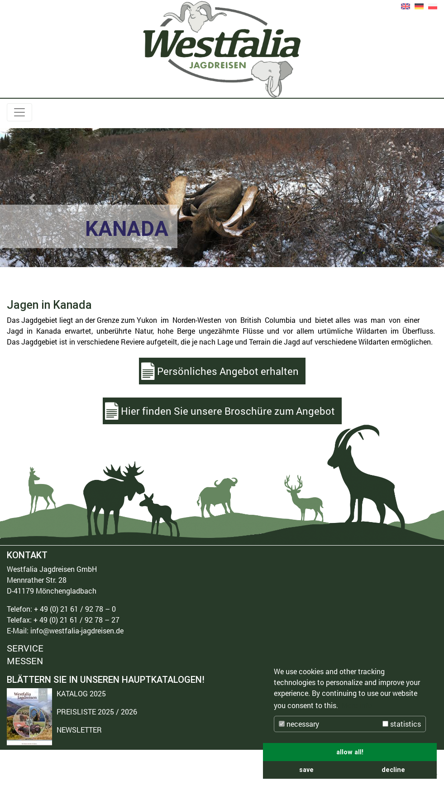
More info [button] (356, 705)
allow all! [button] (349, 752)
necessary (299, 723)
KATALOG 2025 (81, 693)
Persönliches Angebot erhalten (228, 371)
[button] (33, 197)
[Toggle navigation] (19, 112)
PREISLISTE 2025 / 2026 (97, 711)
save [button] (306, 770)
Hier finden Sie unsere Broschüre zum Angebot (228, 410)
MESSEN (25, 660)
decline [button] (393, 770)
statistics (401, 723)
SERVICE (25, 648)
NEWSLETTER (79, 729)
